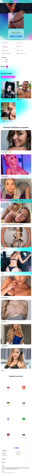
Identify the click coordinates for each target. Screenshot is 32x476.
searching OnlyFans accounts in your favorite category (14, 468)
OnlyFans (16, 36)
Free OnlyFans (4, 451)
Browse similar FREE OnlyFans (8, 77)
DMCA (14, 472)
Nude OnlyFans (4, 453)
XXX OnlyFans (18, 453)
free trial (25, 468)
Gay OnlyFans (18, 454)
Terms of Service (9, 472)
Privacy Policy (4, 472)
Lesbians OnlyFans (4, 455)
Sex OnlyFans (4, 454)
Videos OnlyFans (18, 451)
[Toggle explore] (29, 462)
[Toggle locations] (29, 459)
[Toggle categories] (29, 450)
